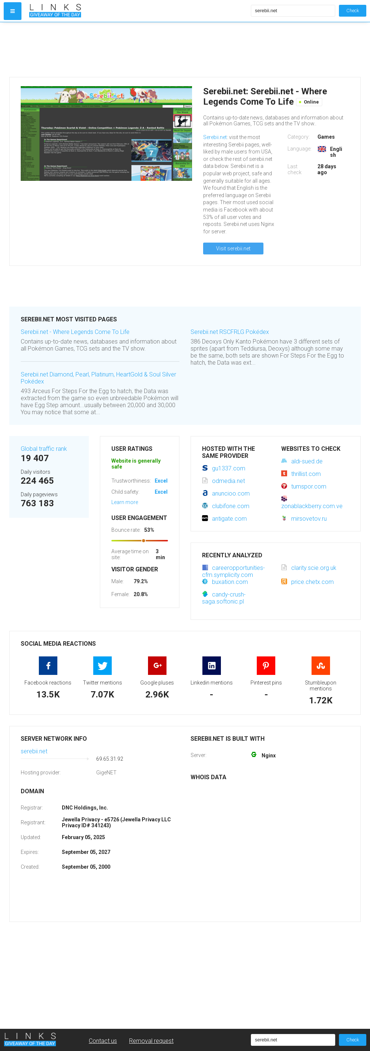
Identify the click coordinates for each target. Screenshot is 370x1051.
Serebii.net (215, 137)
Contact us (103, 1040)
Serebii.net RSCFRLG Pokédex (230, 331)
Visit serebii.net (233, 248)
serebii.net (34, 751)
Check (352, 10)
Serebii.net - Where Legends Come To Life (75, 331)
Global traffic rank (44, 448)
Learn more (124, 502)
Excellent (166, 481)
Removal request (151, 1040)
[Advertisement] (138, 49)
